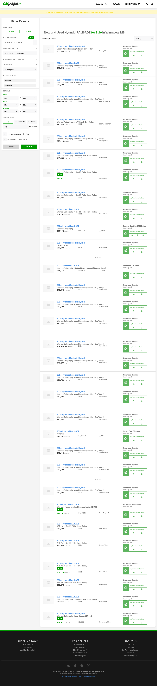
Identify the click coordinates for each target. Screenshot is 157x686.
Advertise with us (80, 644)
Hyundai (20, 80)
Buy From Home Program (130, 650)
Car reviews (28, 647)
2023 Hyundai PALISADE (68, 266)
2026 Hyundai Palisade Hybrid (71, 46)
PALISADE (20, 85)
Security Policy (76, 676)
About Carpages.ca (130, 656)
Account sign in (80, 656)
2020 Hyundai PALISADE (68, 431)
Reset (11, 147)
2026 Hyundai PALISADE (68, 63)
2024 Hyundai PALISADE (68, 226)
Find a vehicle (28, 644)
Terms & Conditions (89, 676)
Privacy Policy (66, 676)
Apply (29, 147)
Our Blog (131, 647)
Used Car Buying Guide (28, 650)
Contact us (130, 644)
